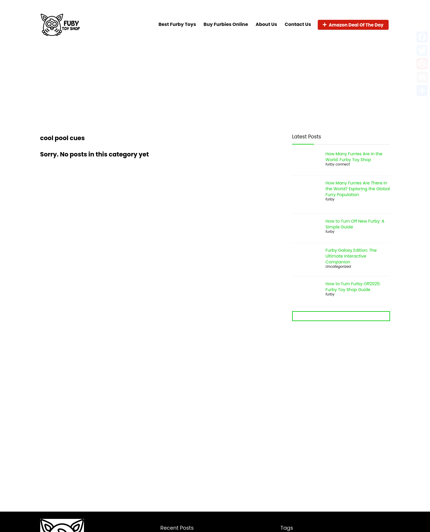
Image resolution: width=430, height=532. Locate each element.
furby (330, 199)
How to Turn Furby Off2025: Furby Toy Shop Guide (353, 287)
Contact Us (298, 24)
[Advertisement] (215, 84)
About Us (266, 24)
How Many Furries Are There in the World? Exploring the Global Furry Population (358, 189)
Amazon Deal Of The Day (353, 25)
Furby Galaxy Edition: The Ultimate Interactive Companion (351, 256)
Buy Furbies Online (225, 24)
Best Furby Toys (177, 24)
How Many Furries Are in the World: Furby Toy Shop (354, 157)
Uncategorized (338, 266)
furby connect (338, 164)
